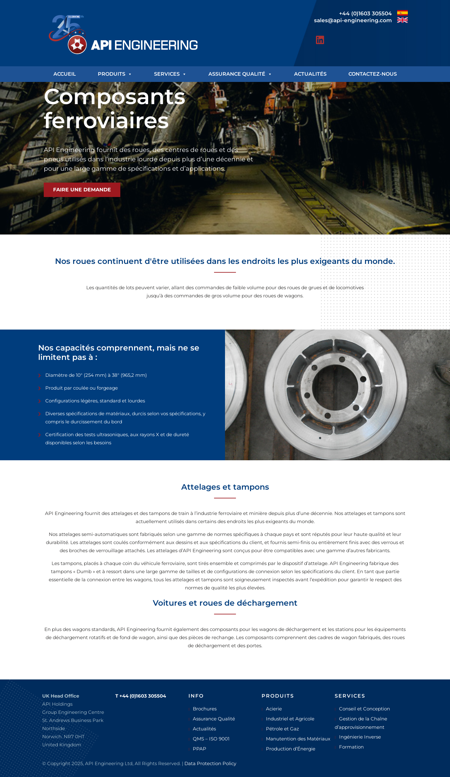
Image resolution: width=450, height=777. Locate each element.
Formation (351, 747)
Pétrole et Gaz (282, 729)
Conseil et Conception (364, 709)
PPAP (199, 749)
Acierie (274, 709)
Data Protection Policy (210, 763)
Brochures (205, 709)
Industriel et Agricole (290, 719)
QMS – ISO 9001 (211, 739)
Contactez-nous (372, 74)
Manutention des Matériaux (298, 739)
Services (170, 74)
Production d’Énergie (290, 749)
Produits (115, 74)
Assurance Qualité (240, 74)
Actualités (310, 74)
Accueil (64, 74)
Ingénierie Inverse (360, 737)
